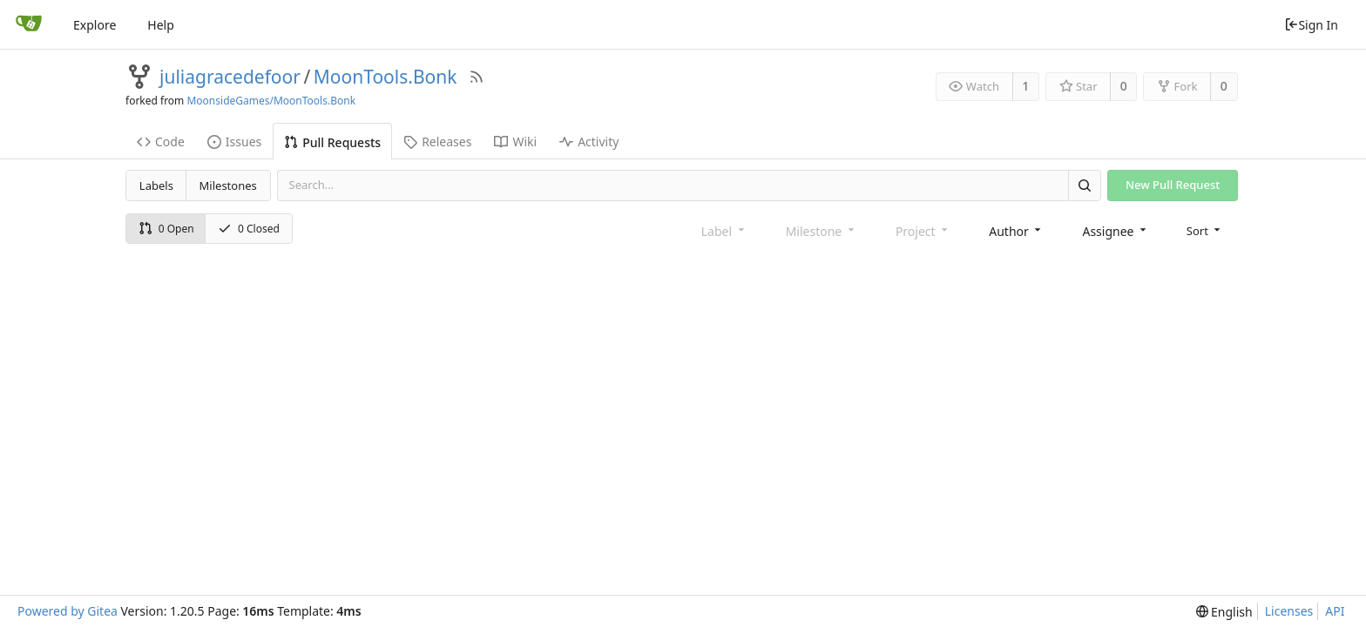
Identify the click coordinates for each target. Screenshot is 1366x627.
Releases (437, 141)
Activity (589, 141)
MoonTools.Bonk (385, 76)
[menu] (1205, 230)
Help (160, 25)
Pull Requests (332, 142)
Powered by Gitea (67, 611)
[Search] (1084, 185)
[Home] (29, 24)
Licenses (1289, 611)
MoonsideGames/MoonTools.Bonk (270, 100)
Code (161, 141)
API (1334, 611)
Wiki (515, 141)
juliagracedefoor (230, 76)
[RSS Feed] (476, 76)
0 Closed (249, 228)
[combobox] (1016, 231)
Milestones (228, 185)
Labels (156, 185)
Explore (94, 25)
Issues (234, 141)
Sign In (1311, 25)
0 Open (166, 228)
